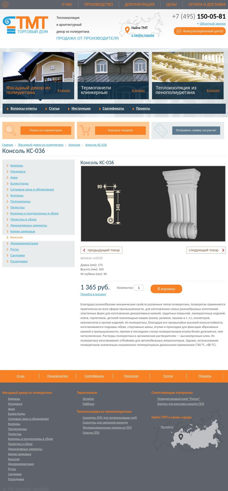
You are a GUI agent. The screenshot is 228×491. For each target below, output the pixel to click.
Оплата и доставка (207, 4)
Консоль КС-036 (96, 145)
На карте (167, 427)
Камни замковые (22, 231)
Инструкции (81, 108)
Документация (140, 4)
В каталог (64, 90)
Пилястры (17, 207)
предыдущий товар (104, 250)
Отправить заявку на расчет (196, 130)
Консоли (74, 145)
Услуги (168, 376)
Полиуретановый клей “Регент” (178, 399)
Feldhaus (88, 404)
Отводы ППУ (91, 433)
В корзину (166, 288)
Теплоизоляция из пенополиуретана (175, 90)
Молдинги (18, 171)
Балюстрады (19, 183)
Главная (7, 145)
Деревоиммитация (24, 243)
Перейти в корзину (93, 294)
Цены (171, 4)
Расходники (19, 261)
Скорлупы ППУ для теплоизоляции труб (110, 418)
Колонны (16, 195)
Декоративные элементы (28, 225)
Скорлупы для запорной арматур (105, 422)
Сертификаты (113, 108)
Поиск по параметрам (46, 130)
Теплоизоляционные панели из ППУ (107, 428)
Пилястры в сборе (23, 219)
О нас (67, 4)
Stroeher (88, 399)
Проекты (143, 108)
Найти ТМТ (143, 31)
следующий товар (204, 250)
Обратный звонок (213, 23)
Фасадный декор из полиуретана (28, 90)
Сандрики (17, 255)
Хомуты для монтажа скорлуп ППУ (180, 404)
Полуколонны (20, 201)
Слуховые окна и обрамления (32, 189)
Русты (14, 249)
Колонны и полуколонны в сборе (34, 213)
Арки (14, 177)
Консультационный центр (203, 31)
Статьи (54, 108)
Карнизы (16, 165)
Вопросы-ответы (24, 108)
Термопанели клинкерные (96, 90)
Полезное (131, 376)
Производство (98, 4)
